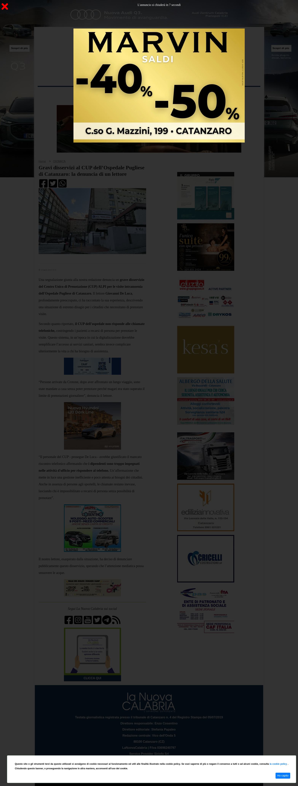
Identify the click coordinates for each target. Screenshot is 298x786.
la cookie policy (279, 764)
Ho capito (282, 775)
